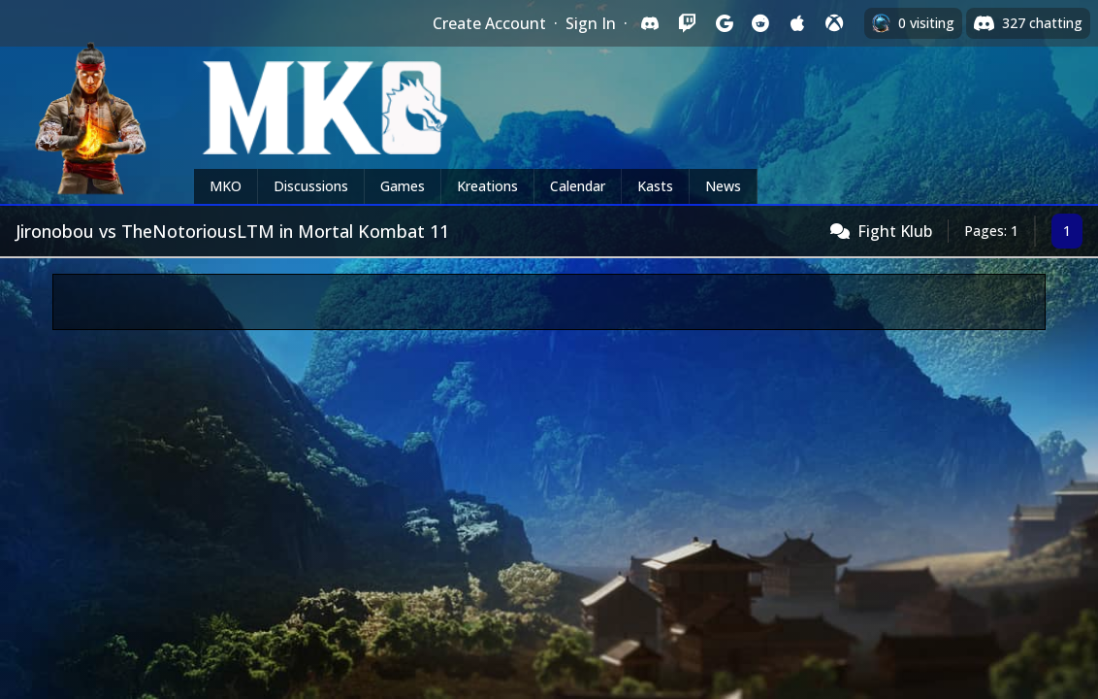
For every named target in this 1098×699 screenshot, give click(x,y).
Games (402, 186)
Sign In (590, 23)
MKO (226, 186)
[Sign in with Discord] (649, 23)
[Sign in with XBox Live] (834, 23)
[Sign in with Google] (723, 23)
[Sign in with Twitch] (686, 23)
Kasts (655, 186)
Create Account (489, 23)
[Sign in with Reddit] (760, 23)
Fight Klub (894, 231)
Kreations (487, 186)
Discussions (311, 186)
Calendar (577, 186)
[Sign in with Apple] (797, 23)
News (723, 186)
